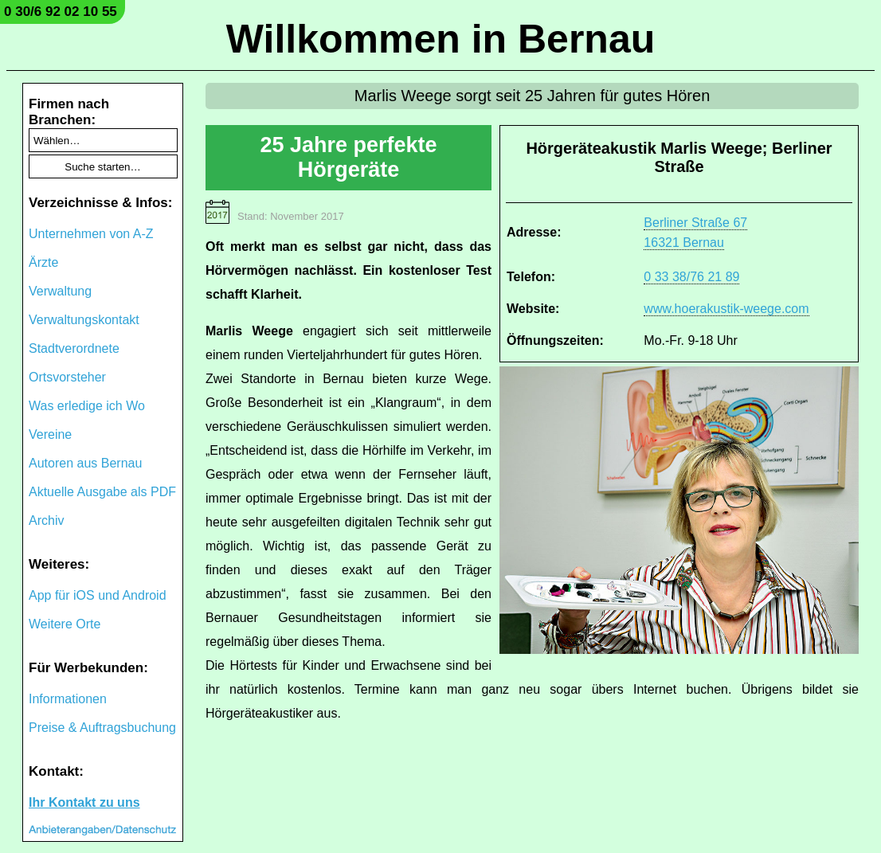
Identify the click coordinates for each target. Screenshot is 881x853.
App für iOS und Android (97, 595)
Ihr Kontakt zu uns (84, 802)
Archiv (46, 520)
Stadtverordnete (74, 348)
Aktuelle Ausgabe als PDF (102, 492)
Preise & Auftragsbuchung (102, 727)
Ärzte (43, 262)
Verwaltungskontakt (84, 320)
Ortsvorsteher (67, 377)
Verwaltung (60, 291)
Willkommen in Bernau (441, 39)
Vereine (50, 434)
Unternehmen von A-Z (91, 234)
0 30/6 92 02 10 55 (60, 11)
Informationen (68, 699)
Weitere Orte (64, 624)
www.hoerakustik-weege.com (726, 308)
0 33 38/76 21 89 (691, 277)
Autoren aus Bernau (85, 463)
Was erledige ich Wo (87, 406)
